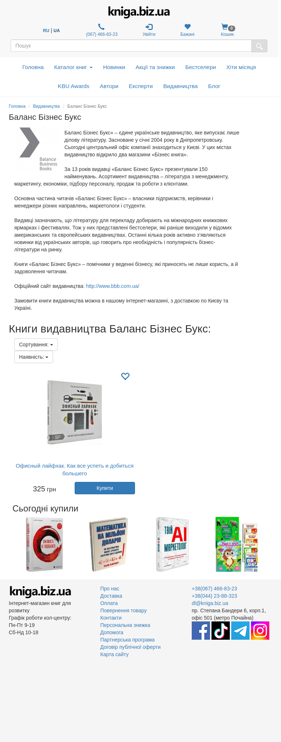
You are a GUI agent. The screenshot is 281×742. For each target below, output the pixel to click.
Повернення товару (123, 610)
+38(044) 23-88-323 (214, 596)
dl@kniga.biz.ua (210, 603)
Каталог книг (73, 67)
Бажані (187, 30)
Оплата (109, 603)
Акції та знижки (155, 67)
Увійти (149, 30)
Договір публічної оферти (130, 647)
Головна (33, 67)
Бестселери (200, 67)
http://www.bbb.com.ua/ (112, 286)
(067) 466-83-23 (101, 30)
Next (271, 544)
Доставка (111, 596)
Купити (105, 488)
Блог (214, 86)
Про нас (109, 588)
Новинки (114, 67)
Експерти (141, 86)
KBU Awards (73, 86)
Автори (109, 86)
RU (46, 30)
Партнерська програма (127, 640)
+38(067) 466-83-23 (214, 588)
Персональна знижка (125, 625)
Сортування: (36, 344)
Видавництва (180, 86)
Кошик (227, 30)
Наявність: (33, 357)
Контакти (110, 618)
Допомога (111, 632)
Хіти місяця (241, 67)
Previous (9, 544)
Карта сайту (114, 654)
